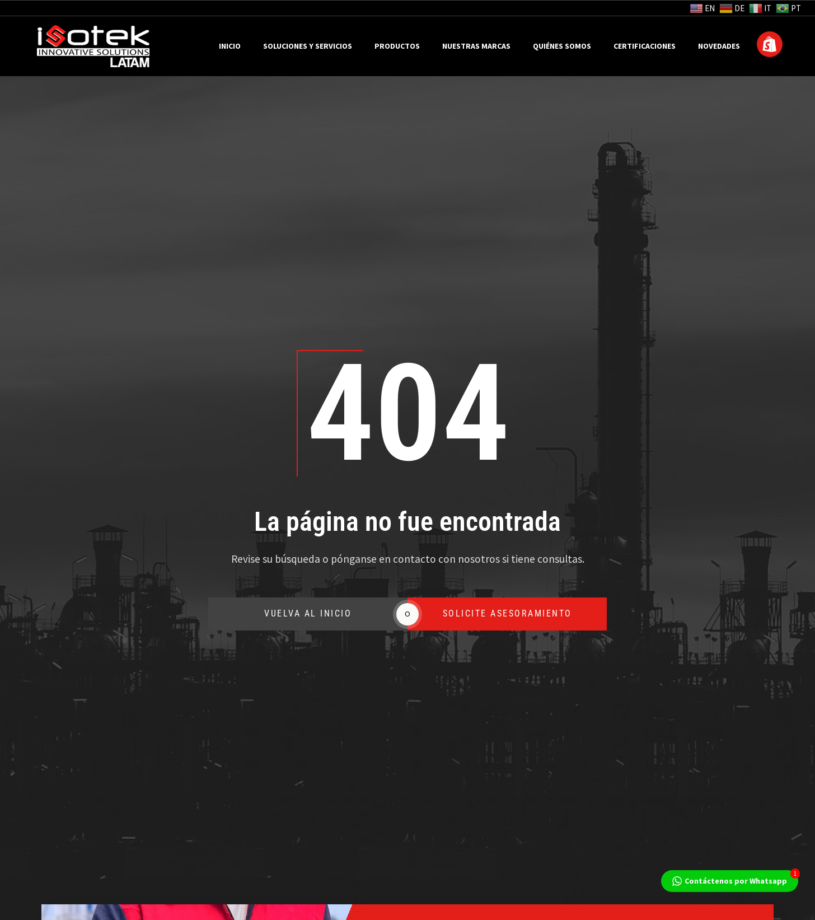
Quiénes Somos (562, 46)
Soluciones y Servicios (307, 46)
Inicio (230, 46)
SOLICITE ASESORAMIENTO (408, 614)
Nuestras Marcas (476, 46)
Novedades (719, 46)
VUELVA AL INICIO (179, 614)
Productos (397, 46)
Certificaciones (644, 46)
